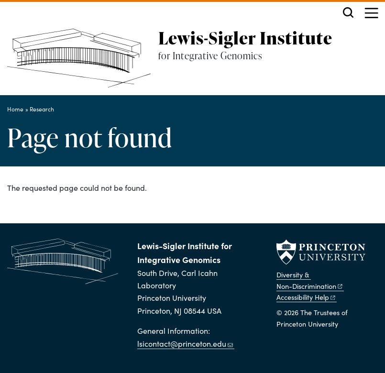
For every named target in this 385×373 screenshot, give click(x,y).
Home (15, 109)
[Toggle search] (348, 12)
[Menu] (371, 14)
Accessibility (306, 297)
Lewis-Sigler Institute (245, 38)
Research (42, 109)
